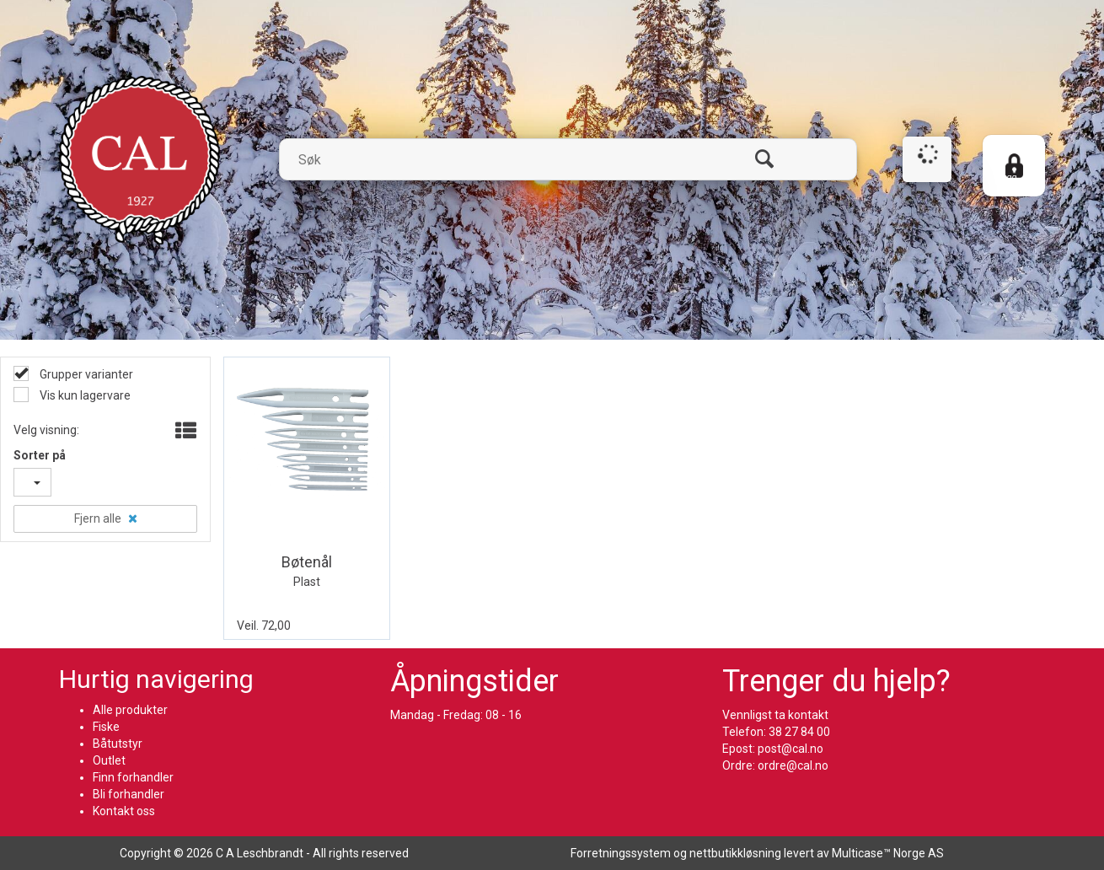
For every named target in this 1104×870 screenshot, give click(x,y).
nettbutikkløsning (735, 853)
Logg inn (1007, 183)
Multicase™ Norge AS (888, 853)
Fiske (106, 726)
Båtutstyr (117, 743)
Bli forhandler (128, 794)
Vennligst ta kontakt (775, 715)
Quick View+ (353, 527)
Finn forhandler (133, 777)
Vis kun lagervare (84, 395)
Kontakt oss (124, 811)
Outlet (109, 760)
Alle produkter (130, 710)
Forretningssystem (621, 853)
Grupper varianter (85, 374)
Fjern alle (97, 518)
